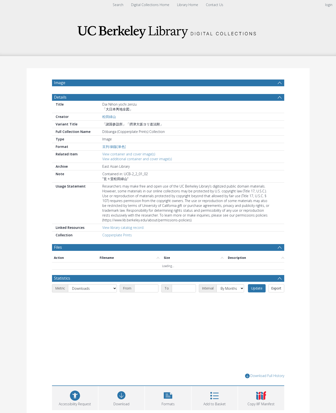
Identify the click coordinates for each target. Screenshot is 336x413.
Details (60, 97)
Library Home (187, 4)
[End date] (184, 288)
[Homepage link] (168, 30)
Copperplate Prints (117, 235)
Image (59, 82)
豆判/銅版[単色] (114, 146)
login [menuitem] (328, 4)
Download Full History (264, 375)
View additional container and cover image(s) (137, 159)
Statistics (62, 278)
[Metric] (92, 288)
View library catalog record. (123, 227)
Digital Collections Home (150, 4)
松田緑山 (109, 116)
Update (256, 288)
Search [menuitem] (118, 4)
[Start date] (146, 288)
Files (58, 247)
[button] (168, 397)
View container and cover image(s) (128, 154)
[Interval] (230, 288)
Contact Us (214, 4)
